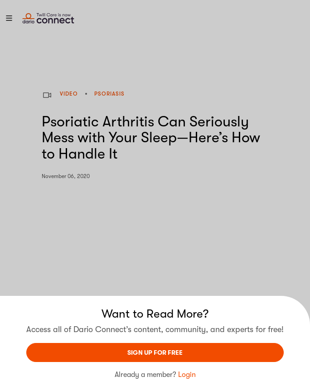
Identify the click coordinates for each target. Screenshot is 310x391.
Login (187, 375)
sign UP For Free (155, 352)
